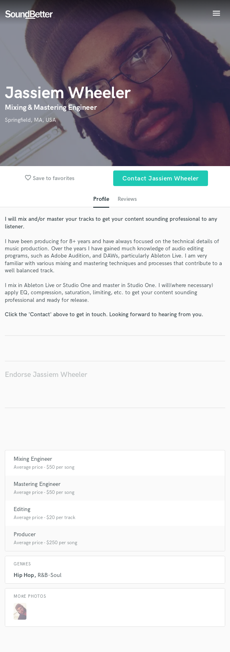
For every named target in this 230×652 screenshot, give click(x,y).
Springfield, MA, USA (30, 120)
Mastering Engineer (37, 484)
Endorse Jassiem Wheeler (46, 374)
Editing (22, 509)
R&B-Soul (50, 575)
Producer (25, 534)
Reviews (127, 199)
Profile (101, 199)
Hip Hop (24, 575)
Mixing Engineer (33, 459)
